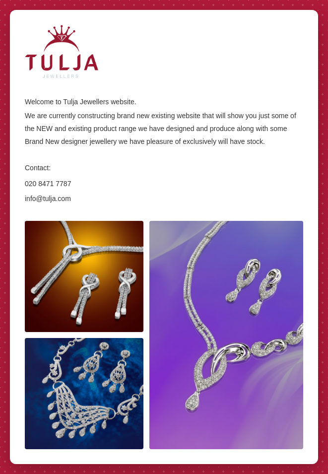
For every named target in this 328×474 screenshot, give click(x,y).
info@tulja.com (48, 199)
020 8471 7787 (48, 184)
